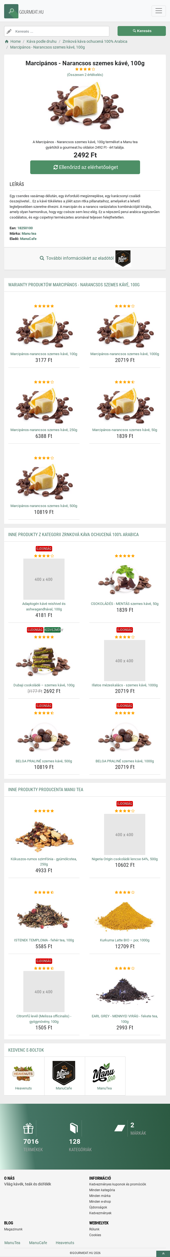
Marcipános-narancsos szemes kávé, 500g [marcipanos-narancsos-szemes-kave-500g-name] (43, 506)
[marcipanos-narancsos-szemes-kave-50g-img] (125, 405)
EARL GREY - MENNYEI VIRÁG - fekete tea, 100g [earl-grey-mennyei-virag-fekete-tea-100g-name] (125, 1019)
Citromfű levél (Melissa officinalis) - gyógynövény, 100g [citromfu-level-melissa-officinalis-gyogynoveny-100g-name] (43, 1019)
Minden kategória (102, 1190)
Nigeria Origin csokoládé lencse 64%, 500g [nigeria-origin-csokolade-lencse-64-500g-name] (125, 859)
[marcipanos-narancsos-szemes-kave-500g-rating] (44, 458)
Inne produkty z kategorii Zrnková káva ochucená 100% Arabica (73, 534)
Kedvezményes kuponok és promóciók (117, 1184)
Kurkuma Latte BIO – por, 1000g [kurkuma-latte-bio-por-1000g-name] (124, 940)
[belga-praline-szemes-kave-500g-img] (44, 736)
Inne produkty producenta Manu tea (45, 789)
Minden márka (100, 1196)
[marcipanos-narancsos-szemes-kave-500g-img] (44, 481)
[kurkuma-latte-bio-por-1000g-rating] (125, 892)
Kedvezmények (100, 1213)
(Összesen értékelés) (85, 75)
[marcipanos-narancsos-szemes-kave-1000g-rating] (125, 306)
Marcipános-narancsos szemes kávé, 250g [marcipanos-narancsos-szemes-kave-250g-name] (43, 430)
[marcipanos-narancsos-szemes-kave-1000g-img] (125, 329)
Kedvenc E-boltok (26, 1050)
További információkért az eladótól (85, 258)
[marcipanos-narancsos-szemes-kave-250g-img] (44, 405)
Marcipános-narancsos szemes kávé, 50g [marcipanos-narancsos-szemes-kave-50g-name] (124, 430)
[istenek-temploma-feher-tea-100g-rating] (44, 892)
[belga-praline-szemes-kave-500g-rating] (44, 713)
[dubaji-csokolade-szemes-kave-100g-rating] (44, 637)
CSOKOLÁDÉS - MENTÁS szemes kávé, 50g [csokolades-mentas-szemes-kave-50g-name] (124, 604)
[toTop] (163, 1254)
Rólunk (94, 1229)
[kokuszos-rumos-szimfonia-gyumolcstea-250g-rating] (44, 811)
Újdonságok (98, 1207)
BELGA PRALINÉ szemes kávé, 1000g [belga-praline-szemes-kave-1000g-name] (125, 761)
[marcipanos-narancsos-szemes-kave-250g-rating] (44, 382)
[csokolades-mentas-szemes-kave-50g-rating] (125, 556)
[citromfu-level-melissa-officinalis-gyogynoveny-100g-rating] (44, 968)
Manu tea (29, 233)
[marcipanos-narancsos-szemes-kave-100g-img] (44, 329)
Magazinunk (13, 1229)
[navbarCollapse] (159, 10)
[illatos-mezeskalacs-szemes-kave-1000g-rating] (125, 637)
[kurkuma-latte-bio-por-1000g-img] (125, 915)
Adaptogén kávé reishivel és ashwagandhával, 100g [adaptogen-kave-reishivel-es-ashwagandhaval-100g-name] (44, 606)
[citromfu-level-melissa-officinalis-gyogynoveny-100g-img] (44, 991)
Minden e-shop (100, 1202)
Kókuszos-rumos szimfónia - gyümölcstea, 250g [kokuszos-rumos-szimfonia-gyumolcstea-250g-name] (44, 862)
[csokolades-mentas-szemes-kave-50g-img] (125, 579)
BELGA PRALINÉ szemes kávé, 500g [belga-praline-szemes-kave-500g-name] (44, 761)
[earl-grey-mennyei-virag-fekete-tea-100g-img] (125, 991)
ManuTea (12, 1243)
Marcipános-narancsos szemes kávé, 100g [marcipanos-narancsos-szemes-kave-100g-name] (43, 354)
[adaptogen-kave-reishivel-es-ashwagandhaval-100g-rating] (44, 556)
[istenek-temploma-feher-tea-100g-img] (44, 915)
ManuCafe (28, 239)
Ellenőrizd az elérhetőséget (85, 167)
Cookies (95, 1235)
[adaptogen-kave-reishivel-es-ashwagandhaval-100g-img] (44, 579)
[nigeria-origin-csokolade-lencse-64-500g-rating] (125, 811)
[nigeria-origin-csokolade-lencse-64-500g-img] (125, 834)
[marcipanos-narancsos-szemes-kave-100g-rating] (44, 306)
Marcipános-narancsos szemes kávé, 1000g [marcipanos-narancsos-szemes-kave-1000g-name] (124, 354)
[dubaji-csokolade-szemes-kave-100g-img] (44, 660)
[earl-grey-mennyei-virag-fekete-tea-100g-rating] (125, 968)
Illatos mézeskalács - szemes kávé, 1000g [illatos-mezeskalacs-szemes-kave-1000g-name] (125, 685)
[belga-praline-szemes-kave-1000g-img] (125, 736)
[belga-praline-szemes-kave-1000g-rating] (125, 713)
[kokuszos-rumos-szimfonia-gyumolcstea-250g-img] (44, 834)
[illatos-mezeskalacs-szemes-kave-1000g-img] (125, 660)
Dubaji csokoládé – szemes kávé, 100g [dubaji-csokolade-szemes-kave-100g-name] (43, 685)
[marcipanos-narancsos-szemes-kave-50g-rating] (125, 382)
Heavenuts (65, 1243)
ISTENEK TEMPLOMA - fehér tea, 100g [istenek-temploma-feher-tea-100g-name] (44, 940)
